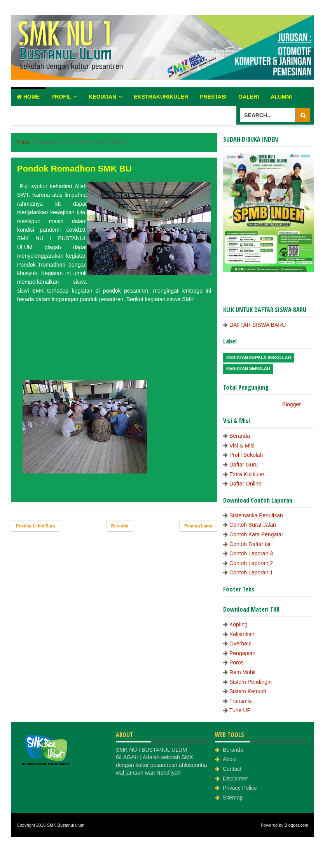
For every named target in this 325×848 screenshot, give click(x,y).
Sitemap (233, 797)
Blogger (291, 404)
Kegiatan (102, 97)
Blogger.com (296, 825)
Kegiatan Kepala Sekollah (258, 357)
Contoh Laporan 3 (251, 553)
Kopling (238, 624)
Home (28, 97)
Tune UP (240, 710)
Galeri (248, 97)
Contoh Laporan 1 (251, 572)
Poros (236, 662)
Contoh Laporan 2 (251, 563)
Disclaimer (235, 778)
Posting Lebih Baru (35, 526)
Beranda (119, 526)
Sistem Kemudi (247, 691)
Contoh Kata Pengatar (256, 534)
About (230, 759)
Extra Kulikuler (246, 474)
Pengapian (242, 653)
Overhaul (240, 643)
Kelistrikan (242, 634)
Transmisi (241, 701)
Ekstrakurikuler (161, 97)
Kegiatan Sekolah (248, 368)
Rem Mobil (242, 672)
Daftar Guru (243, 464)
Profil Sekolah (246, 455)
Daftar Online (245, 483)
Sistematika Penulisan (256, 515)
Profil (61, 97)
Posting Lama (198, 526)
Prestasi (213, 97)
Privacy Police (240, 788)
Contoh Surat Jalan (252, 525)
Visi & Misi (241, 445)
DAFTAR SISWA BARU (257, 325)
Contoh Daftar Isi (249, 544)
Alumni (281, 97)
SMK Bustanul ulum (66, 825)
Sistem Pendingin (250, 682)
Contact (232, 769)
